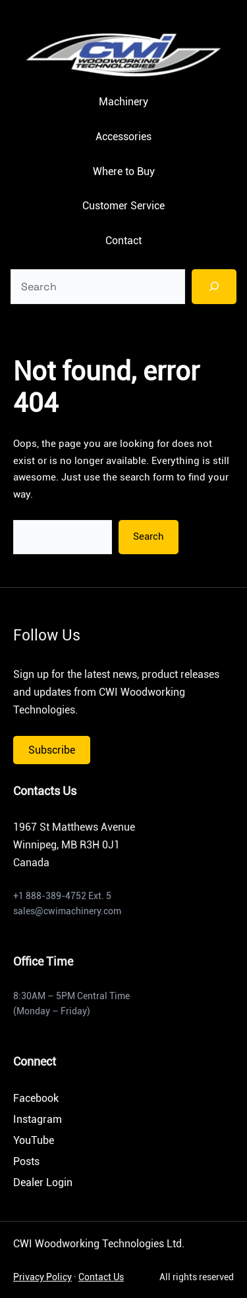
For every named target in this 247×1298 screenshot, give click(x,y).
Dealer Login (42, 1182)
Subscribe (51, 750)
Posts (26, 1161)
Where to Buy (124, 171)
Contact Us (101, 1277)
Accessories (123, 136)
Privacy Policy (42, 1277)
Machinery (123, 101)
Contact (123, 240)
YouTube (33, 1140)
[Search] (214, 286)
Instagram (37, 1119)
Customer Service (123, 205)
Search (148, 536)
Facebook (36, 1098)
